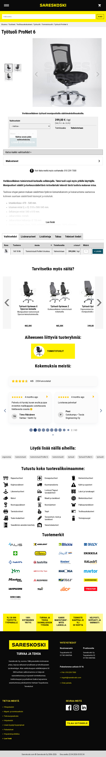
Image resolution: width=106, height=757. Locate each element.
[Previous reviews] (5, 410)
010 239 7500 (70, 170)
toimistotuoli (20, 457)
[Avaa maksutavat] (53, 161)
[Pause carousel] (53, 434)
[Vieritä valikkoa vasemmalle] (7, 302)
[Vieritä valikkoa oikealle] (99, 302)
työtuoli (71, 457)
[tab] (10, 236)
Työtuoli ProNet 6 (85, 457)
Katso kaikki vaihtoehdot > (18, 152)
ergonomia (6, 457)
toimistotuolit (58, 457)
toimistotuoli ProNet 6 (39, 457)
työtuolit (100, 457)
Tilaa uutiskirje (77, 723)
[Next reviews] (101, 410)
